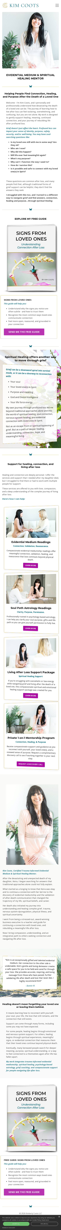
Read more (45, 1220)
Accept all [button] (16, 1224)
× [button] (59, 1217)
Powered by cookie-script (8, 1227)
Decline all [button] (44, 1224)
